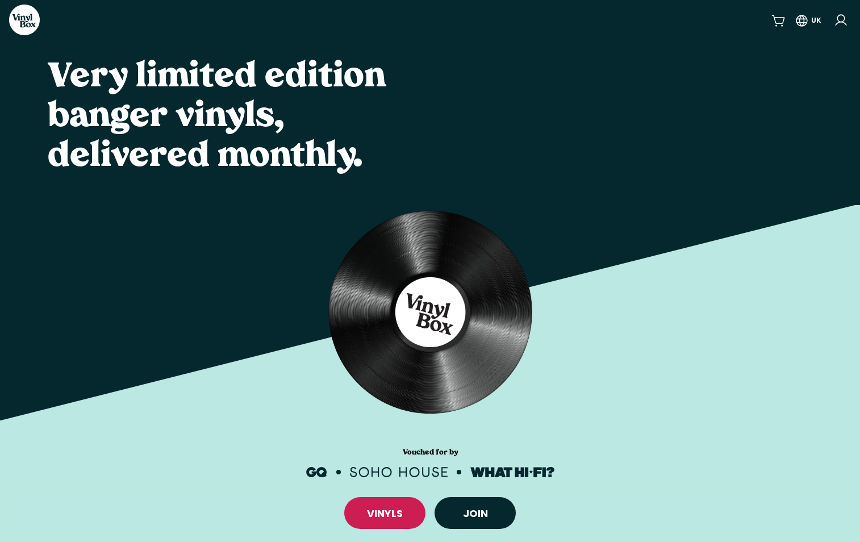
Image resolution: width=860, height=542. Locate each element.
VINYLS (385, 513)
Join (475, 513)
